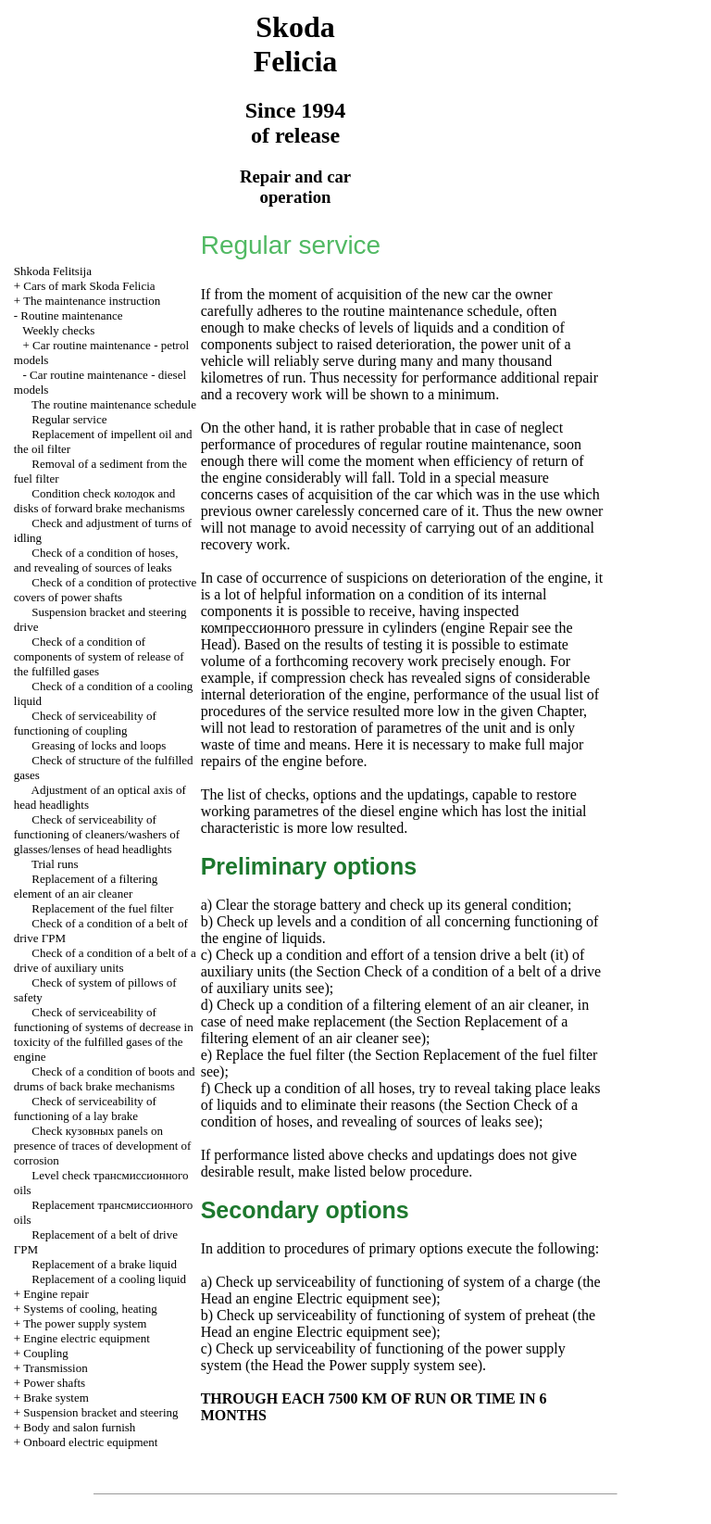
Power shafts (54, 1383)
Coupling (45, 1353)
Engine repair (55, 1294)
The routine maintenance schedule (113, 404)
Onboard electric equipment (90, 1442)
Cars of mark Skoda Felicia (89, 286)
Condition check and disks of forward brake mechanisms (99, 500)
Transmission (55, 1368)
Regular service (68, 419)
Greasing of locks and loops (98, 745)
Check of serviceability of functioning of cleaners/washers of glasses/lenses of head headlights (97, 834)
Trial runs (54, 864)
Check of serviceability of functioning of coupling (85, 723)
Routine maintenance (71, 315)
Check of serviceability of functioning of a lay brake (85, 1108)
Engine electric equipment (86, 1338)
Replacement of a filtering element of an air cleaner (86, 886)
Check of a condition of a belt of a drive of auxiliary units (105, 960)
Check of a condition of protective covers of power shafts (105, 589)
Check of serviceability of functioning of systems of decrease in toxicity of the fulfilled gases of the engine (103, 1034)
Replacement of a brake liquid (104, 1264)
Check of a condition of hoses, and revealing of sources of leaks (96, 560)
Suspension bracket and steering (100, 1412)
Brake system (55, 1397)
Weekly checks (58, 330)
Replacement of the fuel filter (102, 908)
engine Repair (486, 628)
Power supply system (390, 1365)
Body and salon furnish (79, 1427)
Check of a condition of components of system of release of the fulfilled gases (99, 656)
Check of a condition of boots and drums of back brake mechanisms (104, 1078)
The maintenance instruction (91, 301)
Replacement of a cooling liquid (108, 1279)
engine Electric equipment (329, 1298)
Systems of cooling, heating (89, 1309)
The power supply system (84, 1323)
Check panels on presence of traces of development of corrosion (103, 1145)
